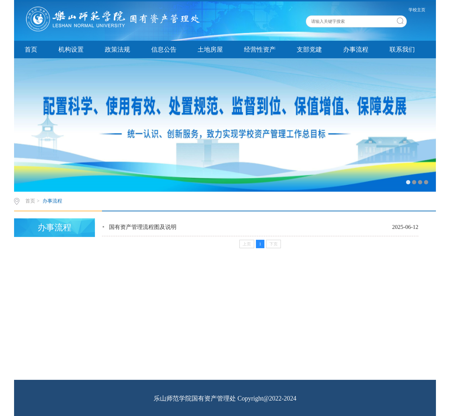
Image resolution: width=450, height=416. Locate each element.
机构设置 (71, 49)
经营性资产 (260, 49)
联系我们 (402, 49)
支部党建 (309, 49)
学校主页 (417, 9)
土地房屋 (210, 49)
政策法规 (117, 49)
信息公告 (163, 49)
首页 (31, 49)
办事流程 (355, 49)
